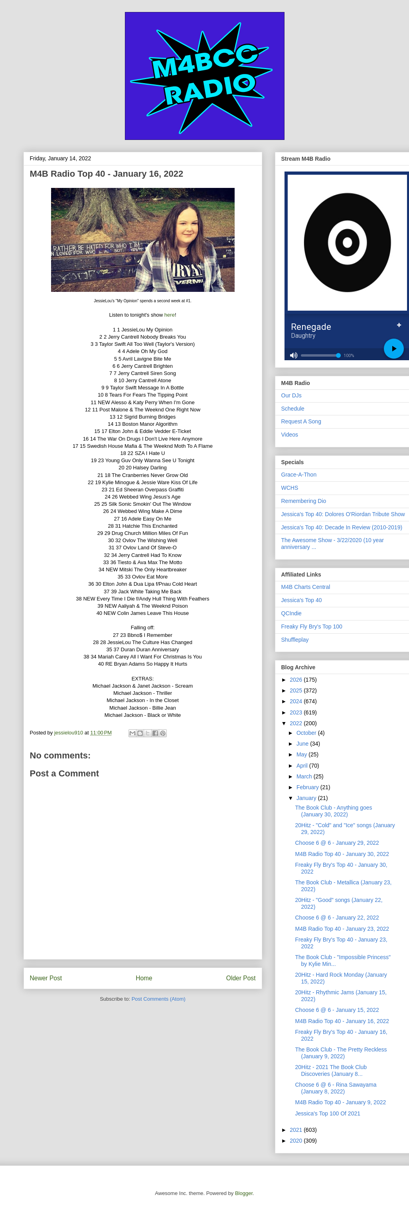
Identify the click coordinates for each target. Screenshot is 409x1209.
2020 (297, 1140)
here (169, 315)
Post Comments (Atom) (159, 999)
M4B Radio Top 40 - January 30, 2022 (342, 854)
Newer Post (46, 978)
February (308, 787)
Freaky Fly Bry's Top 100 (311, 626)
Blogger (244, 1193)
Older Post (241, 978)
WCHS (289, 488)
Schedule (292, 408)
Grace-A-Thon (299, 474)
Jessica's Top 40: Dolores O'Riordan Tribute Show (343, 514)
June (303, 743)
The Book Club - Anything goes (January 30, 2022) (333, 811)
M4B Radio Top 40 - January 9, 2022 (340, 1102)
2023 (297, 712)
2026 (297, 679)
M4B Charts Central (305, 587)
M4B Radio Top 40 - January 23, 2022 (342, 929)
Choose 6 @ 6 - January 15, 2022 (337, 1010)
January (307, 798)
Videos (289, 434)
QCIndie (291, 613)
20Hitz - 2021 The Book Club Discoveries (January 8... (331, 1070)
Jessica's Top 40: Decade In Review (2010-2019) (342, 527)
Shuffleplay (295, 639)
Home (144, 978)
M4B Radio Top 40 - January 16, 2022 (342, 1021)
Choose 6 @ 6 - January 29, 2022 (337, 843)
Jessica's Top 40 (301, 600)
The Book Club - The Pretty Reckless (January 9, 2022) (341, 1052)
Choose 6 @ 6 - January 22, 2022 (337, 917)
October (307, 733)
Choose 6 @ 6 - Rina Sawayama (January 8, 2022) (335, 1088)
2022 (297, 723)
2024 (297, 701)
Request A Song (301, 421)
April (302, 765)
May (302, 754)
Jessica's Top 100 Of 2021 (327, 1113)
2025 (297, 690)
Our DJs (291, 395)
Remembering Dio (303, 501)
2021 (297, 1130)
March (305, 776)
